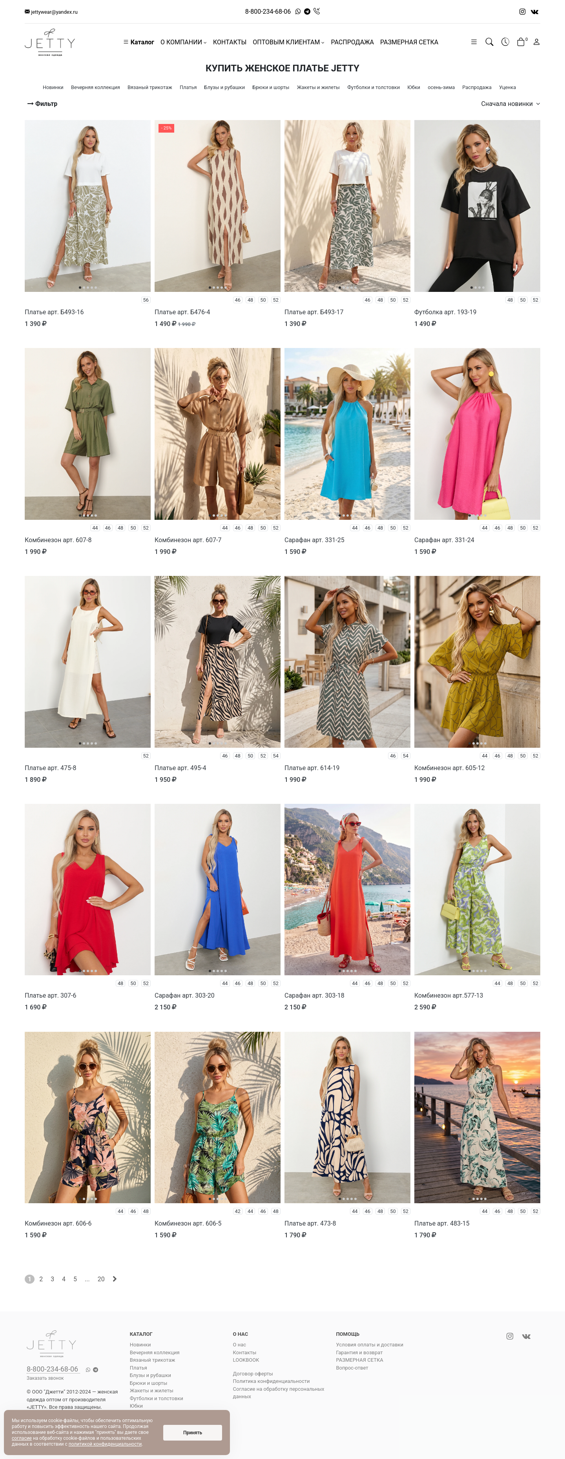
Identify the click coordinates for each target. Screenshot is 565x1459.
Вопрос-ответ (352, 1368)
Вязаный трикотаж (152, 1360)
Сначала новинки (510, 103)
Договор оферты (253, 1374)
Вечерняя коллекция (155, 1352)
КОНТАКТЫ (229, 42)
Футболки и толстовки (156, 1398)
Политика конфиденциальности (271, 1381)
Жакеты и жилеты (151, 1390)
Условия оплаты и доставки (369, 1345)
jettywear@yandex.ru (51, 12)
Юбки (136, 1406)
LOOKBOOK (246, 1360)
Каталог (138, 42)
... (87, 1279)
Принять (192, 1432)
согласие (22, 1438)
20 (101, 1279)
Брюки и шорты (149, 1383)
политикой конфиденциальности (105, 1444)
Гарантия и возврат (359, 1352)
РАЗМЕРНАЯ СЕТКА (409, 42)
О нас (239, 1345)
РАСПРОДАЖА (352, 42)
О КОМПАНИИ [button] (183, 42)
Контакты (245, 1352)
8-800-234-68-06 (268, 11)
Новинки (140, 1345)
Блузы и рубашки (150, 1375)
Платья (138, 1368)
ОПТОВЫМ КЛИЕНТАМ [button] (288, 42)
